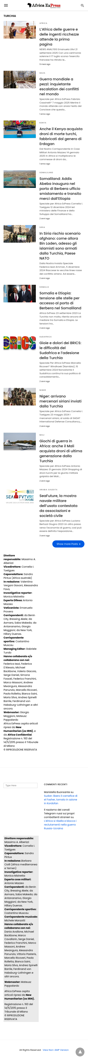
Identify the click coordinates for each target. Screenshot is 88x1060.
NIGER (42, 390)
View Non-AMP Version (56, 1050)
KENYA (42, 122)
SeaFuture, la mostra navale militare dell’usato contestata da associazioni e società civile (58, 505)
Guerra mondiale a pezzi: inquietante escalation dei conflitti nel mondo (59, 87)
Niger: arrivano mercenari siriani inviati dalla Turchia (60, 401)
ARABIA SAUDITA (48, 489)
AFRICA (43, 23)
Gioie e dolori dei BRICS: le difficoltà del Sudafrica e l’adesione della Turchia (60, 350)
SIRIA (42, 227)
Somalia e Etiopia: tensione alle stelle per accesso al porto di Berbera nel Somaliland (60, 301)
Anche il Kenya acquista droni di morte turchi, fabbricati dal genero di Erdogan (60, 136)
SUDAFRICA (45, 336)
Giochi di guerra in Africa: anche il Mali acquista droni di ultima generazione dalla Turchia (60, 451)
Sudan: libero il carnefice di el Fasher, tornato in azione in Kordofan (60, 799)
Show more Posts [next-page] (67, 544)
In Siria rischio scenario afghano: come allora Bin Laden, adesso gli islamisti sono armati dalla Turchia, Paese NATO (60, 246)
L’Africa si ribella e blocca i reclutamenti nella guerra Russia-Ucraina (60, 824)
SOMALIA (44, 287)
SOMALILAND (46, 172)
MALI (42, 435)
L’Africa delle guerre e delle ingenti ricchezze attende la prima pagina (59, 37)
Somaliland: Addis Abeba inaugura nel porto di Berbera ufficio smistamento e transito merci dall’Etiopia (60, 188)
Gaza (42, 73)
